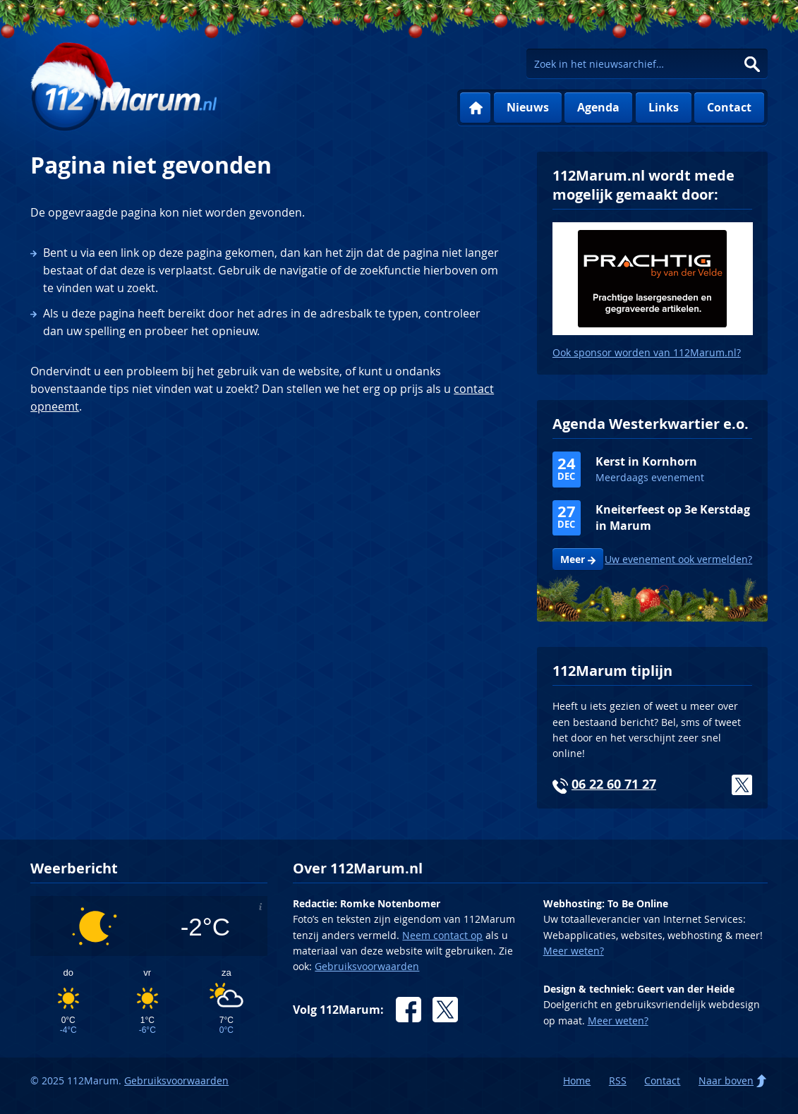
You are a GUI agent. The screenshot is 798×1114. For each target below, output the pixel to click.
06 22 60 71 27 (614, 784)
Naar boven (726, 1080)
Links (663, 107)
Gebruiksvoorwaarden (367, 966)
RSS (618, 1080)
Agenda (598, 107)
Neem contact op (442, 935)
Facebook (408, 1009)
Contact (729, 107)
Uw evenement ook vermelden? (678, 559)
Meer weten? (573, 950)
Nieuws (528, 107)
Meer (572, 559)
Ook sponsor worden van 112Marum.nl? (646, 352)
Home (475, 107)
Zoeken (752, 64)
